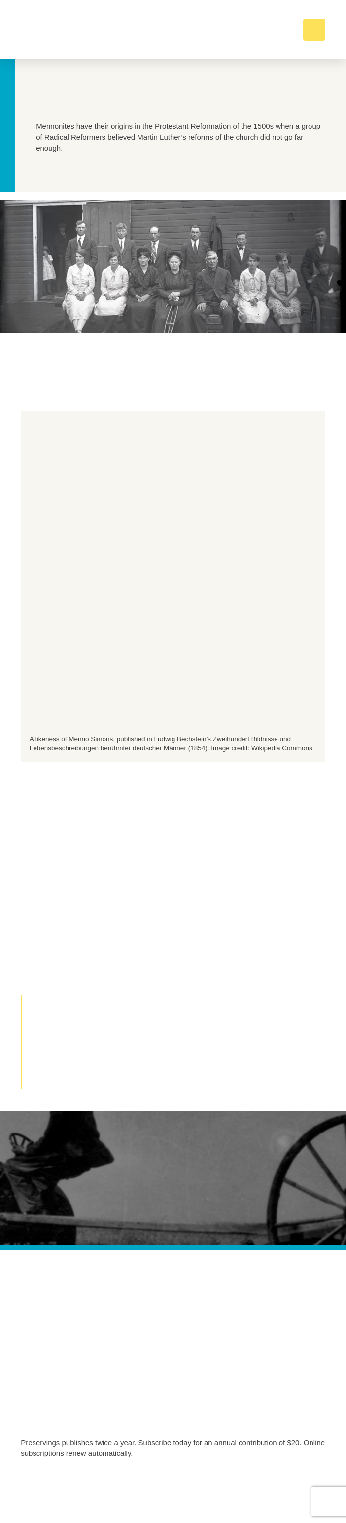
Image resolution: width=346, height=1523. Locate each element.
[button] (314, 30)
